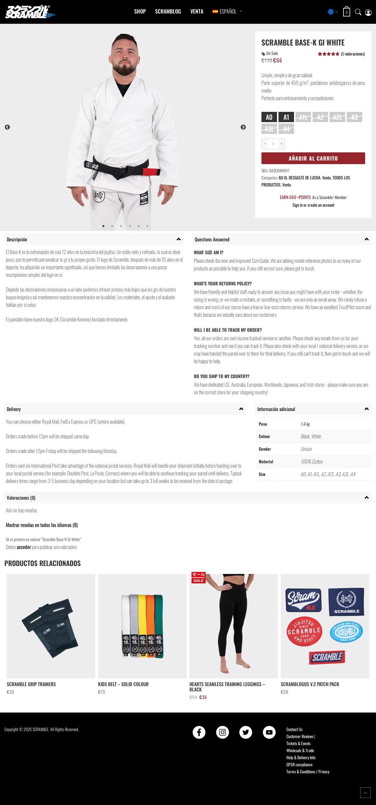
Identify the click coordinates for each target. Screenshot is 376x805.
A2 (320, 117)
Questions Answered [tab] (212, 239)
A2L (337, 117)
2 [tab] (112, 226)
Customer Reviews (299, 736)
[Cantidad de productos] (273, 144)
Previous (7, 127)
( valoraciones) (353, 53)
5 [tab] (139, 226)
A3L (269, 128)
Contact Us (294, 729)
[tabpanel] (141, 127)
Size (265, 108)
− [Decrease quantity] (265, 143)
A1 (286, 117)
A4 (286, 128)
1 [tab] (103, 226)
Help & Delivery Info (300, 757)
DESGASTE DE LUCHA (304, 177)
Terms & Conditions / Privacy (307, 771)
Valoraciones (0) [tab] (21, 497)
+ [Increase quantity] (282, 143)
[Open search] (358, 11)
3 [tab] (121, 226)
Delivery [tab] (14, 408)
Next (243, 127)
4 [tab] (130, 226)
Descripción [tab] (17, 239)
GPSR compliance (299, 764)
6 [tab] (147, 226)
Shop (140, 11)
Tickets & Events (298, 743)
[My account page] (368, 12)
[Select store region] (333, 11)
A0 (269, 117)
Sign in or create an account (313, 205)
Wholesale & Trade (300, 750)
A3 (354, 117)
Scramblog (168, 11)
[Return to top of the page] (365, 792)
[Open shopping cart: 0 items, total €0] (347, 12)
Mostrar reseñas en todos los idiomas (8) (42, 524)
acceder (24, 546)
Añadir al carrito (313, 158)
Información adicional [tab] (276, 408)
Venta (196, 11)
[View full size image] (141, 127)
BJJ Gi (283, 177)
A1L (303, 117)
